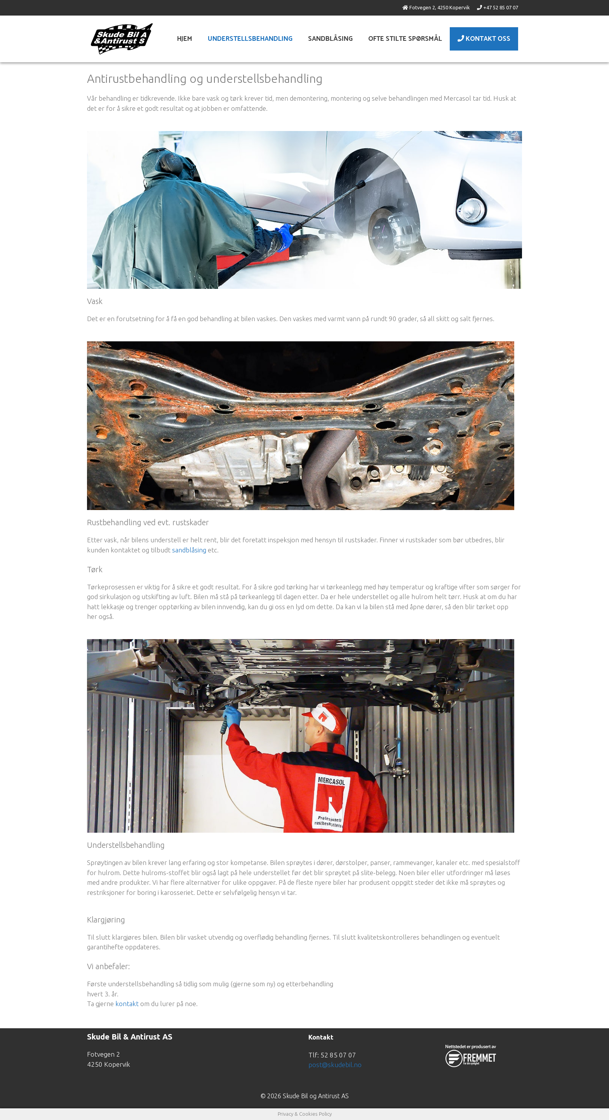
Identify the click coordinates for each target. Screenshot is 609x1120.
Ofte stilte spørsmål (405, 38)
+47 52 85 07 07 (500, 7)
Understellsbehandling (250, 38)
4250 (442, 7)
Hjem (184, 38)
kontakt (127, 1003)
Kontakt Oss (484, 38)
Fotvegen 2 (422, 7)
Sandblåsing (330, 38)
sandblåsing (189, 550)
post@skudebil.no (335, 1064)
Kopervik (459, 7)
